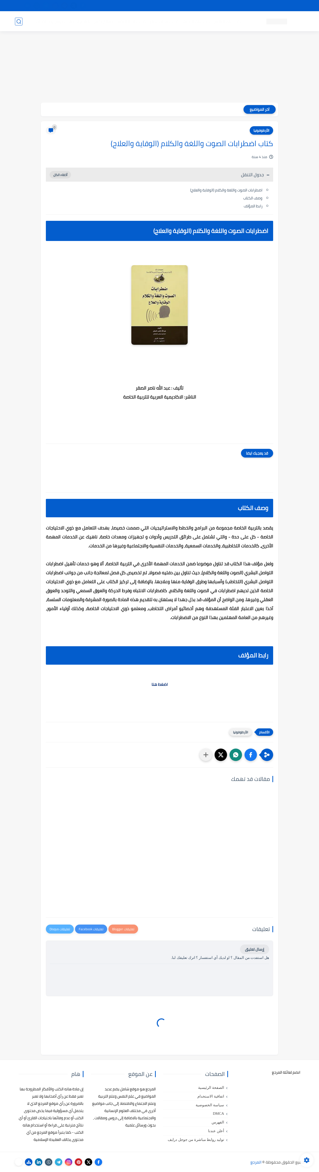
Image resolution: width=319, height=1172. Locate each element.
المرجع (255, 1162)
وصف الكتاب (252, 198)
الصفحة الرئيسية (211, 1088)
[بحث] (18, 21)
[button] (250, 755)
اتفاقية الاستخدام (210, 1096)
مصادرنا (215, 5)
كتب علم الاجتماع (164, 21)
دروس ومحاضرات (50, 21)
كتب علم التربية (196, 21)
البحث (231, 5)
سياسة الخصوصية (210, 1105)
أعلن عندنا (216, 1131)
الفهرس (218, 1122)
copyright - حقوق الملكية (146, 5)
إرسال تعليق (254, 949)
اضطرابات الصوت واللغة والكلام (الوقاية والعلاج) (226, 190)
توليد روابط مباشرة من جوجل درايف (196, 1140)
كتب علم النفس (226, 21)
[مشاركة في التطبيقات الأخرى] (206, 755)
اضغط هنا (160, 684)
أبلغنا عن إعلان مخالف (187, 5)
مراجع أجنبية (79, 21)
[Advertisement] (159, 68)
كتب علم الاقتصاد (131, 21)
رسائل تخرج (103, 21)
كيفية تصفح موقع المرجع (260, 5)
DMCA (218, 1113)
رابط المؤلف (253, 206)
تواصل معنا (294, 5)
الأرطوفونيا (261, 130)
